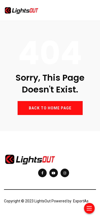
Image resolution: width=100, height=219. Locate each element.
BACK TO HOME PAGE (50, 108)
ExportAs (81, 201)
